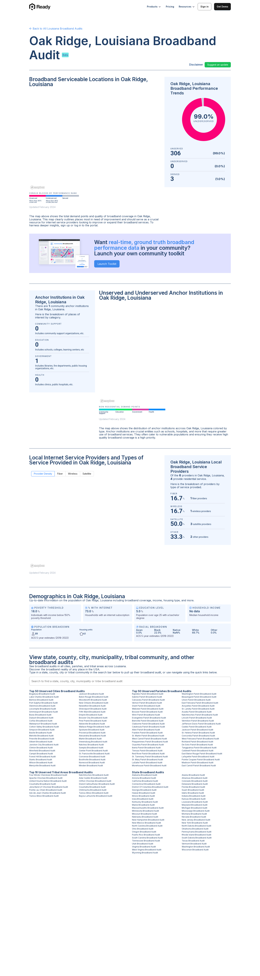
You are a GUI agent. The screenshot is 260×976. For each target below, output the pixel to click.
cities (67, 666)
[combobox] (130, 681)
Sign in (204, 6)
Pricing (170, 6)
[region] (95, 140)
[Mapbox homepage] (37, 187)
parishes (77, 666)
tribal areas (97, 666)
